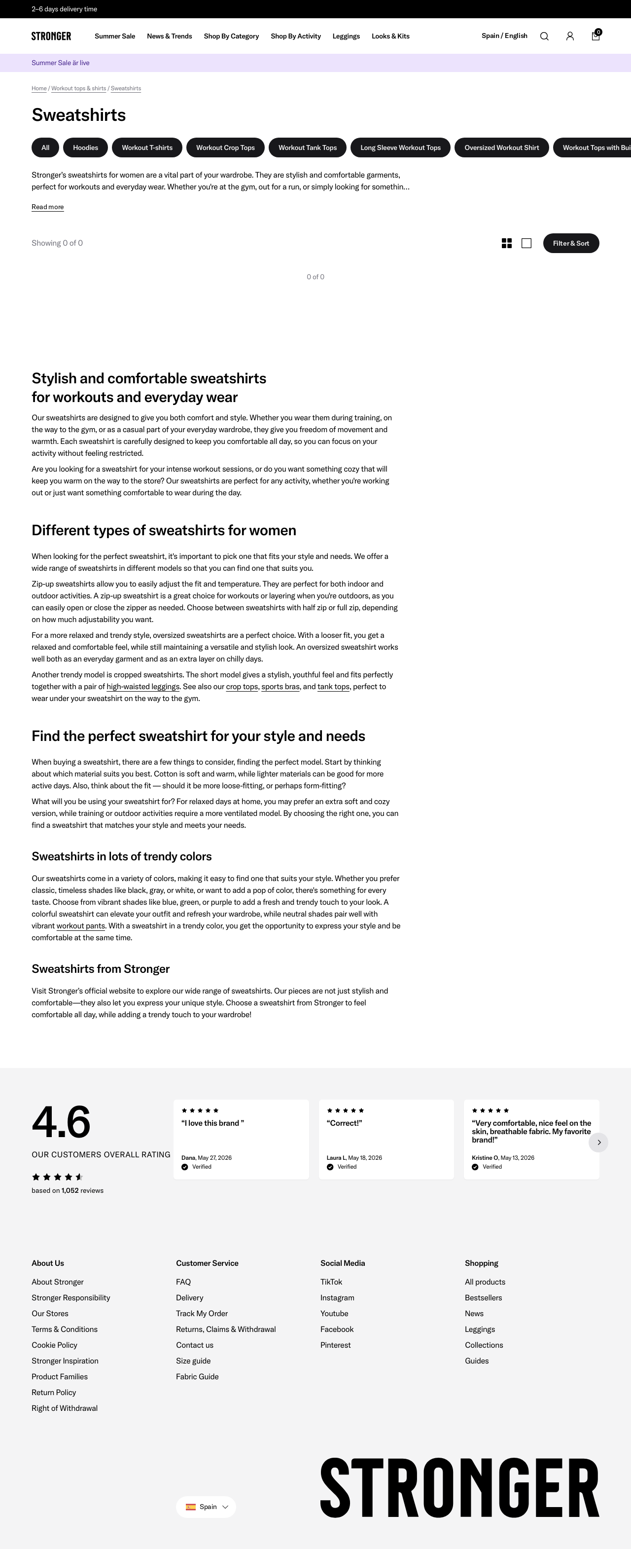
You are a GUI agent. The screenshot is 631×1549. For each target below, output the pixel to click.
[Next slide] (598, 1142)
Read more (48, 207)
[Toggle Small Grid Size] (507, 243)
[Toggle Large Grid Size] (526, 243)
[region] (386, 1142)
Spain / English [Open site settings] (504, 36)
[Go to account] (570, 36)
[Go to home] (51, 36)
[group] (241, 1142)
